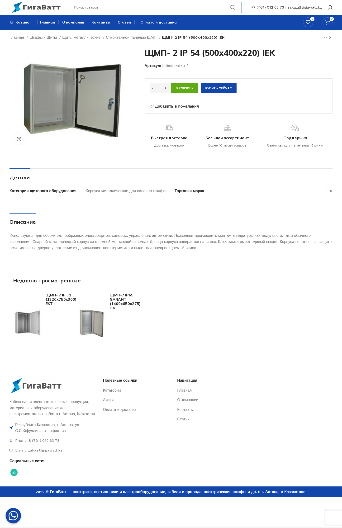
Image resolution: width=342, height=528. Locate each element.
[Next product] (330, 46)
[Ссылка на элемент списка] (54, 436)
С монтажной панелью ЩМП (132, 45)
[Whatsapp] (13, 515)
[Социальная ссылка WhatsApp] (14, 480)
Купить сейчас (218, 96)
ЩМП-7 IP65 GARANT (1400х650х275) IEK (125, 310)
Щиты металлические (82, 45)
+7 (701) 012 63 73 (267, 10)
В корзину (185, 96)
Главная (17, 45)
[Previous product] (320, 46)
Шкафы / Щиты (43, 45)
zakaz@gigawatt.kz (304, 10)
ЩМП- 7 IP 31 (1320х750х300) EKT (61, 307)
